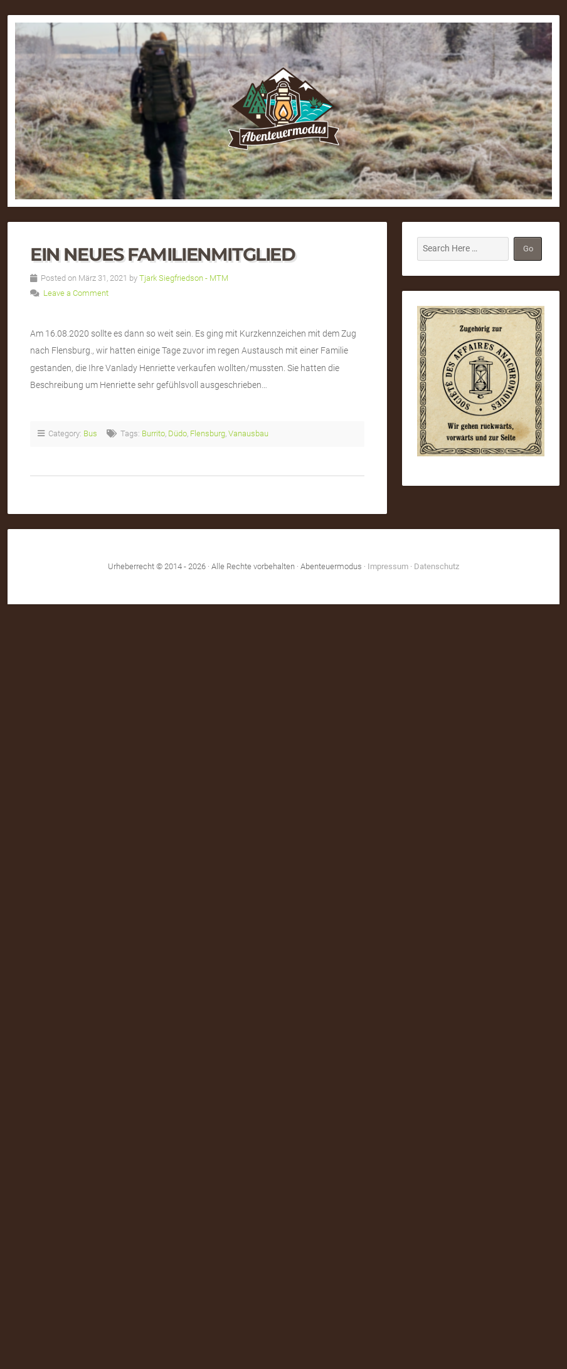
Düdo (177, 433)
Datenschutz (436, 566)
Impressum (388, 566)
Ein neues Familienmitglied (162, 254)
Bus (90, 433)
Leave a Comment (76, 293)
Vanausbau (248, 433)
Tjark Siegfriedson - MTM (183, 278)
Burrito (153, 433)
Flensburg (207, 433)
